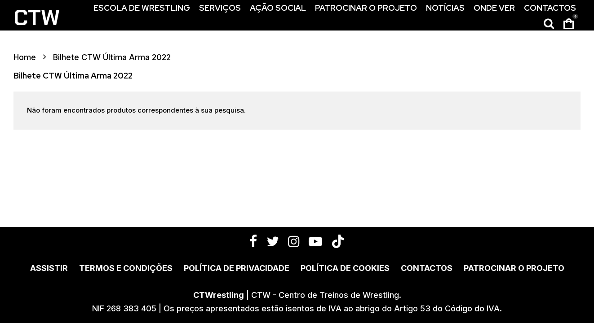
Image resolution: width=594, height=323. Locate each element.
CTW (36, 18)
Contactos (550, 8)
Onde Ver (494, 8)
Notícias (445, 8)
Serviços (220, 8)
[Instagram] (294, 241)
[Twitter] (273, 241)
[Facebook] (253, 241)
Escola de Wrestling (141, 8)
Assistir (49, 268)
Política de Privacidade (236, 268)
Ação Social (278, 8)
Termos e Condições (126, 268)
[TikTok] (338, 241)
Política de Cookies (345, 268)
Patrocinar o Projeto (366, 8)
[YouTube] (315, 241)
